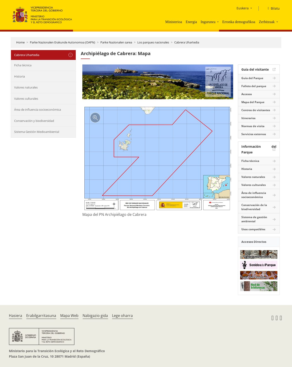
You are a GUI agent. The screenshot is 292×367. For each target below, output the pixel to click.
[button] (218, 22)
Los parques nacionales (153, 42)
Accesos (246, 94)
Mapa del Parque (252, 102)
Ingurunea (208, 22)
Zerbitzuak (267, 22)
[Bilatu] (272, 8)
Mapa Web (69, 315)
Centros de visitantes (255, 110)
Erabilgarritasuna (41, 315)
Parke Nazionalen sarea (116, 42)
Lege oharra (122, 315)
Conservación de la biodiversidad (254, 207)
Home (20, 42)
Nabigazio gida (95, 315)
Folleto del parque (253, 86)
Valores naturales (26, 87)
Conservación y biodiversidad (34, 121)
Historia (19, 76)
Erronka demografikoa (238, 22)
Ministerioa (173, 22)
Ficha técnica (22, 65)
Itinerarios (248, 118)
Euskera (243, 8)
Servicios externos (253, 134)
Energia (191, 22)
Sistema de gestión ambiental (254, 219)
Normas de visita (252, 126)
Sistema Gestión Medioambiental (36, 132)
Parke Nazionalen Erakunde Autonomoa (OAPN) (62, 42)
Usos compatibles (253, 229)
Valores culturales (26, 98)
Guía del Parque (252, 78)
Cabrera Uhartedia (186, 42)
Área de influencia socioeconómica (37, 109)
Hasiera (15, 315)
